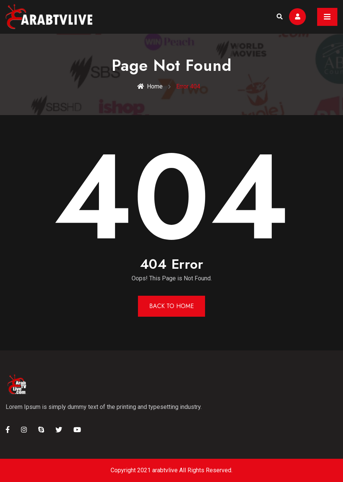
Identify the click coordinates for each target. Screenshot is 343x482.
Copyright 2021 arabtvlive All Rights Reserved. (171, 470)
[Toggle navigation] (327, 17)
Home (150, 86)
